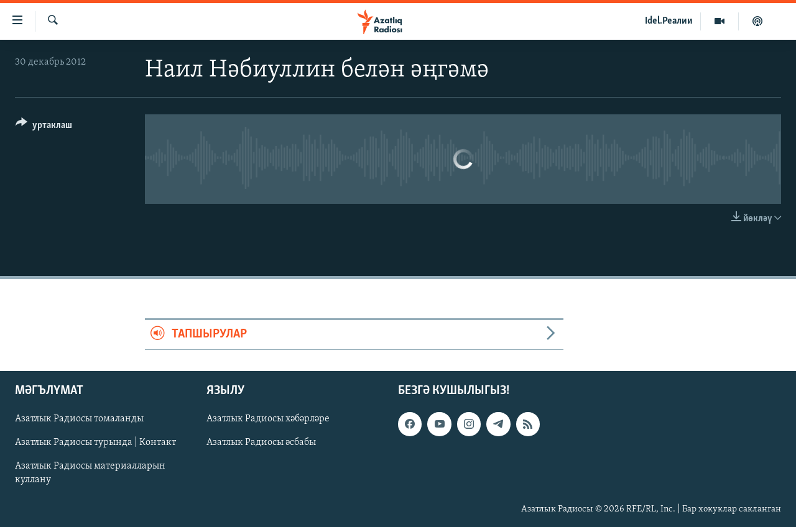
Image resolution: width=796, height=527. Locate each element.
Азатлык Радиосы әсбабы (261, 442)
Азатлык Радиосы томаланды (79, 419)
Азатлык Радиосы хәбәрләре (268, 419)
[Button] (44, 127)
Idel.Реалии (669, 21)
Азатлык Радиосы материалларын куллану (90, 473)
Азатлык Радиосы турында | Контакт (95, 442)
